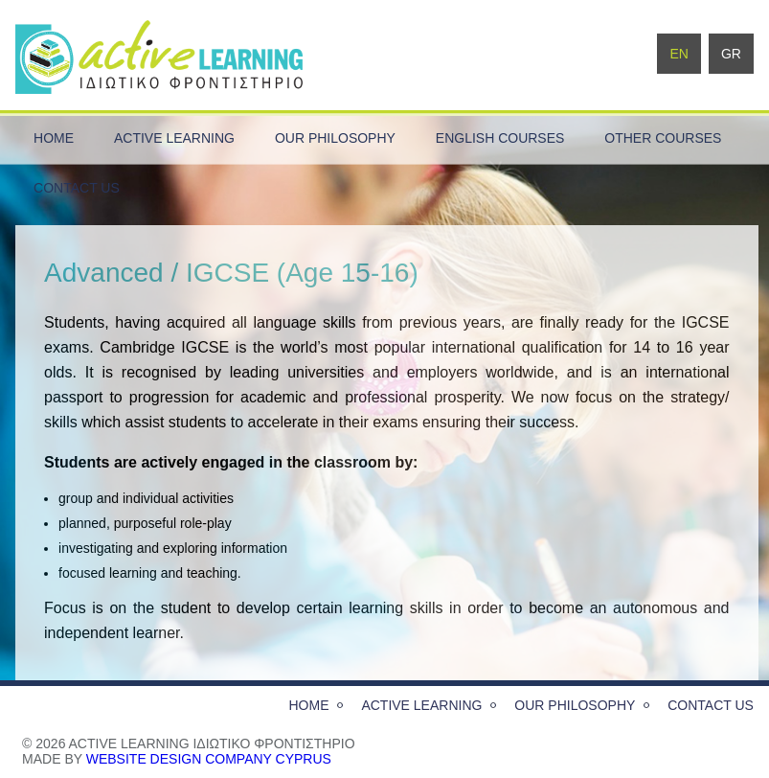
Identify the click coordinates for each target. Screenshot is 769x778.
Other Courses (662, 138)
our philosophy (335, 138)
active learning (174, 138)
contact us (77, 187)
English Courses (500, 138)
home (54, 138)
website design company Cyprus (208, 759)
